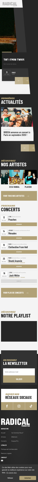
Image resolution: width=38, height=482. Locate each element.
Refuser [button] (10, 478)
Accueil (3, 433)
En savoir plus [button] (11, 473)
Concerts (4, 441)
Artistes (3, 437)
